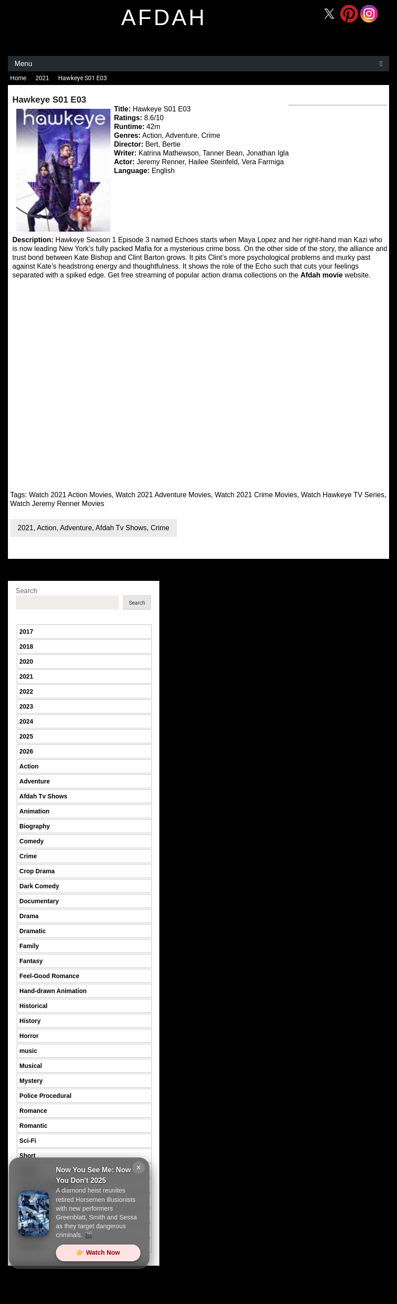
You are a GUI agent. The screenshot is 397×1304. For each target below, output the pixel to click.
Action (46, 528)
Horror (29, 1035)
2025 (26, 736)
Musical (30, 1065)
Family (29, 945)
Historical (33, 1005)
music (28, 1050)
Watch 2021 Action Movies (70, 495)
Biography (34, 826)
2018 (26, 646)
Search (26, 591)
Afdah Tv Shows (121, 528)
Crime (160, 528)
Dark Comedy (39, 886)
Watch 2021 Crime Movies (256, 495)
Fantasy (31, 960)
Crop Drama (37, 871)
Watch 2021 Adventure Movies (163, 495)
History (29, 1020)
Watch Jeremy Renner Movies (57, 503)
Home (18, 77)
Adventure (76, 528)
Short (27, 1155)
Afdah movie (322, 275)
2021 (42, 77)
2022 (26, 691)
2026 (26, 751)
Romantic (33, 1125)
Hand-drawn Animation (53, 990)
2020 (26, 661)
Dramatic (32, 931)
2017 (26, 631)
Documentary (39, 901)
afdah (163, 18)
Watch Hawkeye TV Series (342, 495)
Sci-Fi (27, 1140)
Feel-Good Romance (49, 975)
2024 (26, 721)
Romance (33, 1110)
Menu (23, 63)
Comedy (31, 841)
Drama (29, 916)
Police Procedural (45, 1095)
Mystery (31, 1080)
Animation (34, 811)
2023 (26, 706)
